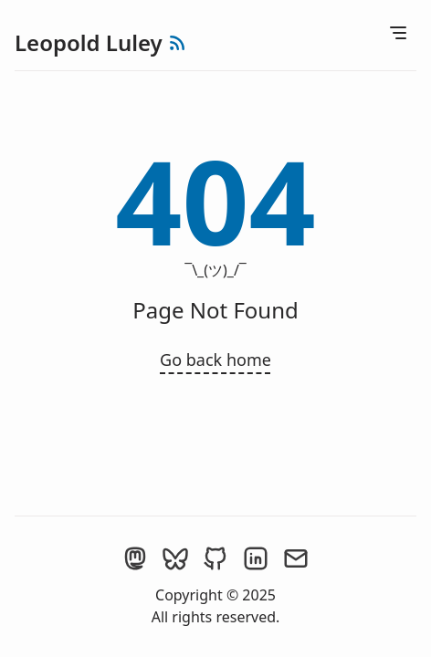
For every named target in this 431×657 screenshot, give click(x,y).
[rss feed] (177, 43)
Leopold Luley (89, 43)
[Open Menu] (398, 33)
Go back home (215, 359)
